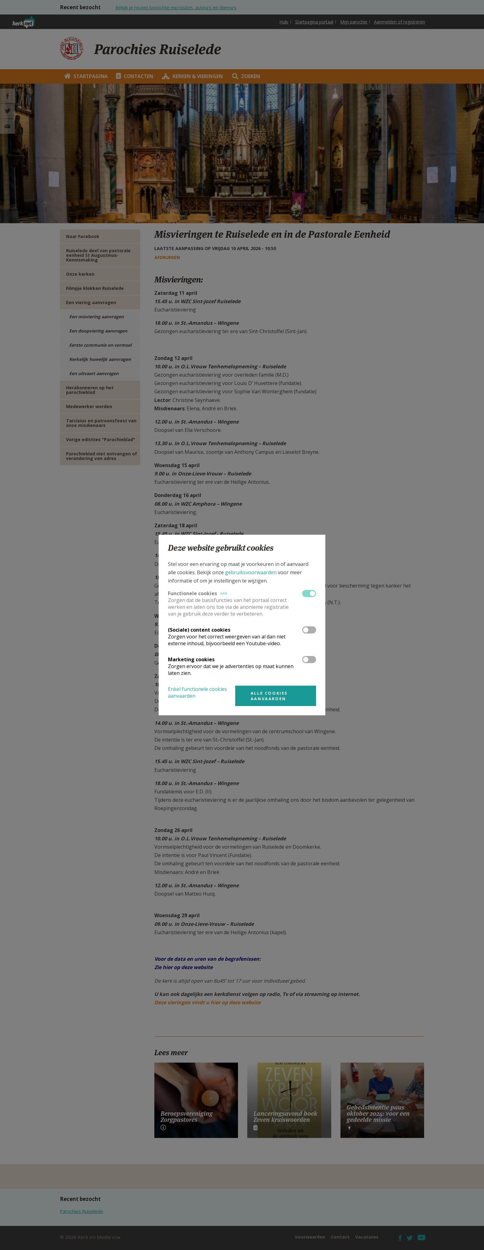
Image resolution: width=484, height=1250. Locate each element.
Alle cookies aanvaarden (269, 695)
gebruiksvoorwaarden (251, 572)
